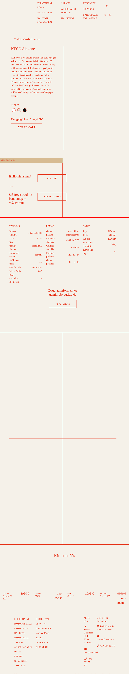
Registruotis (53, 191)
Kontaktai (42, 614)
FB (105, 14)
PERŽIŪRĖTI (63, 298)
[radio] (14, 110)
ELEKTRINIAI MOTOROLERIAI (23, 616)
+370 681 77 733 (88, 656)
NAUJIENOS (67, 18)
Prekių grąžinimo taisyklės (20, 655)
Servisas (41, 618)
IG (110, 14)
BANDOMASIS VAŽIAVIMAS (90, 17)
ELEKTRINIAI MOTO (44, 5)
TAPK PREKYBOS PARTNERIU (42, 637)
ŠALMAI (65, 3)
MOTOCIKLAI (44, 12)
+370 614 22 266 (106, 640)
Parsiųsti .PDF (36, 119)
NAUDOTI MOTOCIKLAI (44, 20)
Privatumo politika (22, 669)
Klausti (52, 173)
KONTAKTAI (89, 3)
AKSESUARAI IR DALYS (68, 11)
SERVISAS (88, 9)
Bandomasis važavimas (43, 625)
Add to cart (26, 127)
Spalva (15, 105)
